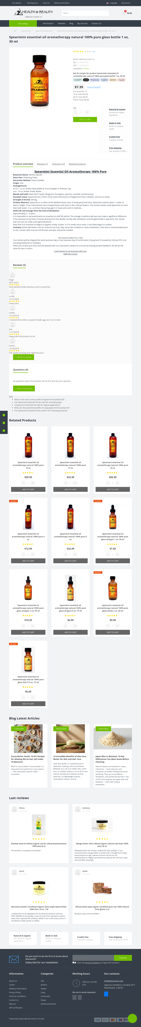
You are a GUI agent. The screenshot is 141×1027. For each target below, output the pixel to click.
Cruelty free (114, 137)
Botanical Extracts (48, 1004)
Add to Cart (85, 119)
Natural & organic (117, 109)
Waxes (43, 988)
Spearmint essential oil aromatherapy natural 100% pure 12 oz (70, 465)
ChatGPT (78, 80)
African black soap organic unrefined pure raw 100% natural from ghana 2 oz (102, 907)
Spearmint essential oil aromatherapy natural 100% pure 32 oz (112, 465)
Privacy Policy (15, 992)
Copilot (104, 80)
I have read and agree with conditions (98, 963)
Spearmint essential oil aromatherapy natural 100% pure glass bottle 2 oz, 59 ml (112, 608)
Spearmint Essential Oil (43, 31)
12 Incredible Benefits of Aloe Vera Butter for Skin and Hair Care (69, 757)
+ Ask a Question (24, 388)
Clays (43, 992)
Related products (77, 164)
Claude (121, 80)
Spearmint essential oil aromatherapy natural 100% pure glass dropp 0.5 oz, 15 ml (70, 608)
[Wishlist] (123, 51)
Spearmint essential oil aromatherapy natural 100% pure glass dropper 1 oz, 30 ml (112, 537)
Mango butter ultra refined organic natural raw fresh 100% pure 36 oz (102, 844)
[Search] (107, 13)
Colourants (45, 996)
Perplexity (94, 80)
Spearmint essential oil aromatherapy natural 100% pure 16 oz (28, 465)
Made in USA (115, 123)
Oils (15, 31)
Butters (44, 984)
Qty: (75, 108)
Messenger (106, 994)
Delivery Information (61, 3)
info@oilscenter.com (113, 981)
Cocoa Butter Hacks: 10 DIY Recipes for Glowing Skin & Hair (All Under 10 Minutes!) (28, 759)
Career (12, 984)
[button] (4, 430)
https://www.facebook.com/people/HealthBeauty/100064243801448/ (74, 997)
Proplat (21, 1019)
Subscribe (123, 958)
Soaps (43, 1000)
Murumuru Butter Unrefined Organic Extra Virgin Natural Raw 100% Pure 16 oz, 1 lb (38, 907)
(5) (94, 51)
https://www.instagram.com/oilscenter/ (80, 997)
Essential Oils (26, 31)
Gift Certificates (15, 1007)
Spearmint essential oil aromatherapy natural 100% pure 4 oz (28, 537)
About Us (46, 3)
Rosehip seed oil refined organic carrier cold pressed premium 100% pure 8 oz (39, 844)
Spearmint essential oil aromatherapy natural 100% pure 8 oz (70, 537)
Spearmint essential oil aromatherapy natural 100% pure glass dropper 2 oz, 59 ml (28, 608)
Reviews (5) (42, 164)
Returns (12, 1004)
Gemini (113, 80)
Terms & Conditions (92, 963)
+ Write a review (23, 357)
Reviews (61, 23)
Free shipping (115, 148)
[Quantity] (81, 112)
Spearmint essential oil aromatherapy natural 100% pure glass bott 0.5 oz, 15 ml (28, 679)
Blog (71, 23)
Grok (86, 80)
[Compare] (129, 51)
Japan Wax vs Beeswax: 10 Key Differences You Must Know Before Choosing (112, 759)
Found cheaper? (94, 87)
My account (82, 23)
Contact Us (96, 23)
